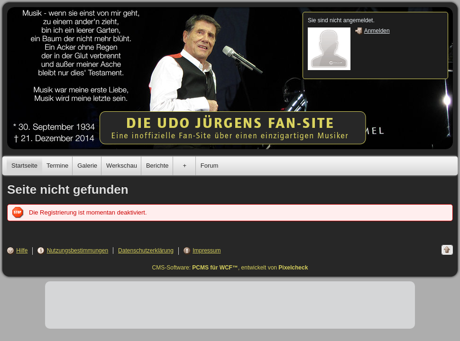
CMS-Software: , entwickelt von (230, 267)
